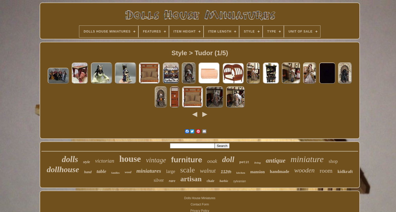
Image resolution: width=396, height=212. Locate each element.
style (86, 162)
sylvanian (239, 181)
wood (128, 172)
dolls (70, 159)
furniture (186, 160)
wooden (304, 170)
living (257, 162)
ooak (212, 161)
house (130, 159)
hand (88, 172)
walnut (208, 171)
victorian (104, 161)
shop (333, 161)
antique (276, 160)
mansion (257, 172)
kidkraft (345, 171)
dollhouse (63, 169)
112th (226, 172)
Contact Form (200, 204)
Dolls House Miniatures (199, 198)
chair (210, 181)
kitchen (240, 172)
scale (187, 170)
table (101, 171)
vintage (156, 160)
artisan (191, 179)
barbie (223, 181)
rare (172, 181)
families (115, 172)
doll (228, 159)
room (326, 170)
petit (244, 162)
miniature (307, 159)
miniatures (148, 171)
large (170, 171)
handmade (279, 171)
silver (159, 180)
